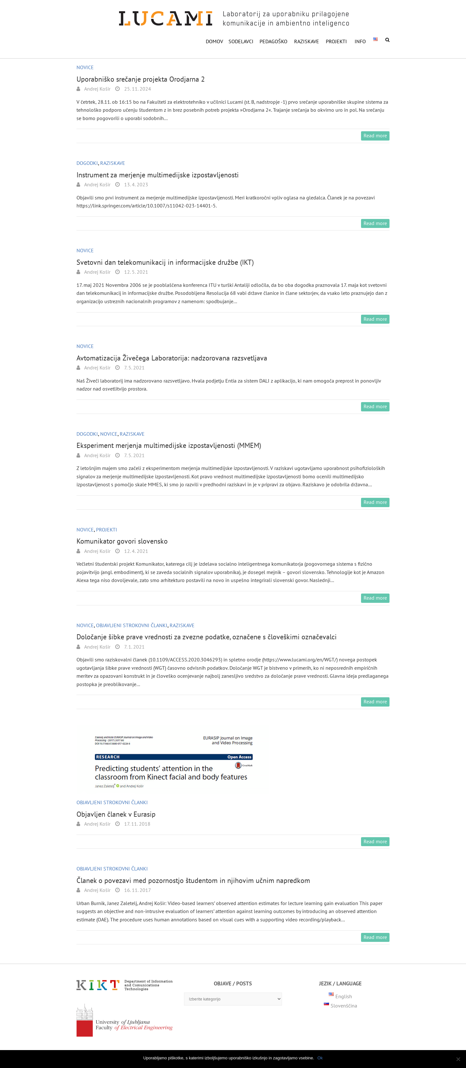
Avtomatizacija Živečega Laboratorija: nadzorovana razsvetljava (171, 357)
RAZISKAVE (306, 41)
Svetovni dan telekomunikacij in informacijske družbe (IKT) (165, 262)
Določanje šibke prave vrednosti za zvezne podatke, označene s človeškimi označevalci (206, 636)
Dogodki (87, 163)
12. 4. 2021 (135, 551)
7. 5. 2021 (134, 367)
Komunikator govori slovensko (122, 541)
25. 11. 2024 (137, 88)
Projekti (336, 41)
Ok (320, 1058)
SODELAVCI (241, 41)
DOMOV (214, 41)
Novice (85, 67)
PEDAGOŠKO (273, 41)
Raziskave (112, 163)
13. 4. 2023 (135, 184)
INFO (360, 41)
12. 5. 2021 (135, 272)
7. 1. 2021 (134, 646)
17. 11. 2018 (136, 824)
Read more (375, 135)
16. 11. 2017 (137, 890)
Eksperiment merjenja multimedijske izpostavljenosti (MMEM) (168, 445)
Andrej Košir (96, 88)
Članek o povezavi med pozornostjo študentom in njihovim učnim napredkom (193, 880)
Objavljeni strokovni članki (131, 625)
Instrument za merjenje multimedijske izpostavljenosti (157, 174)
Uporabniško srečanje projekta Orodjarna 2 (140, 79)
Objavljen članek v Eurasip (116, 814)
